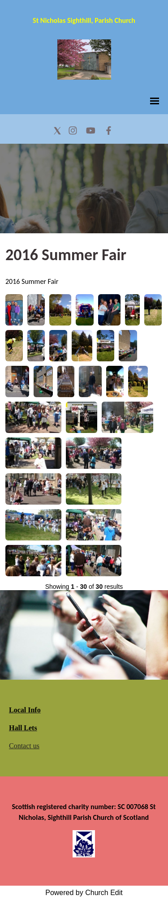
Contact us (24, 746)
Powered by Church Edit (84, 892)
